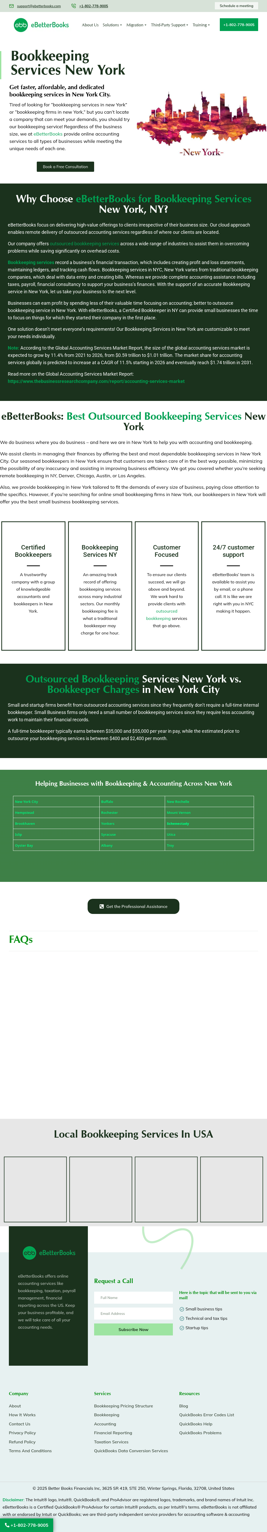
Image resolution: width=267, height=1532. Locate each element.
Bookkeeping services (31, 262)
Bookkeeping (106, 1414)
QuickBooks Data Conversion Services (131, 1450)
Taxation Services (111, 1441)
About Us (90, 24)
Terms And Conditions (30, 1450)
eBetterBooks (48, 134)
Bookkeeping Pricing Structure (123, 1405)
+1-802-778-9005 (26, 1525)
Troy (170, 845)
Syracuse (108, 834)
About (15, 1405)
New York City (26, 801)
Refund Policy (22, 1441)
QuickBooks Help (195, 1423)
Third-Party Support (168, 24)
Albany (107, 845)
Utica (171, 834)
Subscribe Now (134, 1329)
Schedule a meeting (236, 5)
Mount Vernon (179, 812)
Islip (18, 834)
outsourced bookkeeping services (84, 243)
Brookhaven (25, 823)
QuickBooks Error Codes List (206, 1414)
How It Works (22, 1414)
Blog (183, 1405)
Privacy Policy (22, 1432)
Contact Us (20, 1423)
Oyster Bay (24, 845)
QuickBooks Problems (200, 1432)
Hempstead (24, 812)
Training (200, 24)
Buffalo (107, 801)
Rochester (109, 812)
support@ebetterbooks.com (39, 6)
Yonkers (107, 823)
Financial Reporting (113, 1432)
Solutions (111, 24)
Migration (134, 24)
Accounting (105, 1423)
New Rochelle (178, 801)
